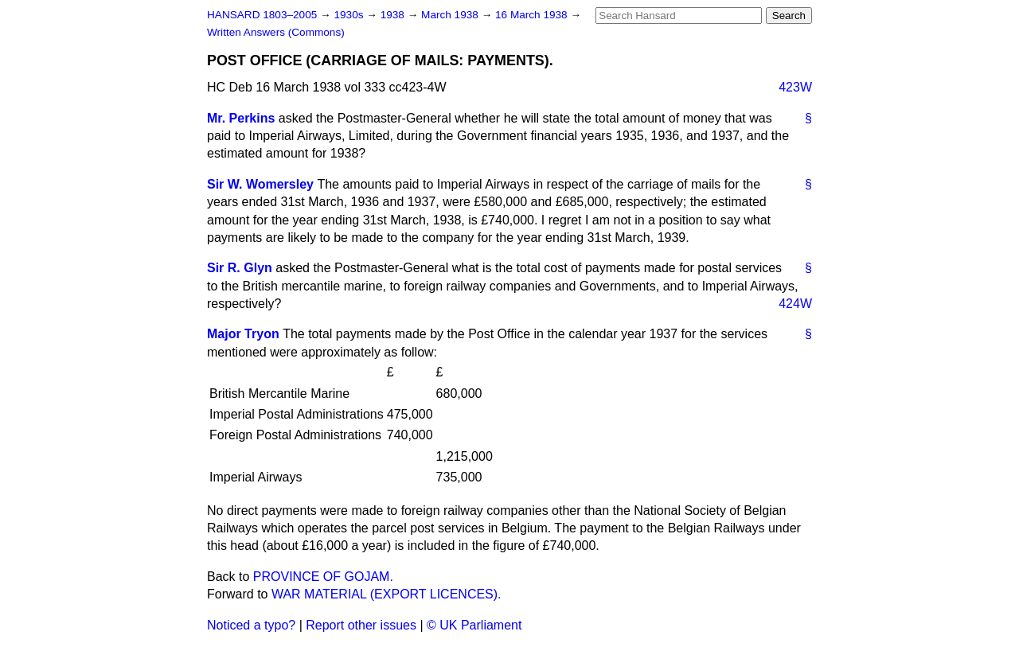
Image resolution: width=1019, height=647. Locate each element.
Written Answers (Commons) (276, 32)
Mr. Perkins (241, 118)
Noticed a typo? (251, 625)
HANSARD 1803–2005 (262, 15)
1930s (350, 15)
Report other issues (361, 625)
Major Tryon (243, 334)
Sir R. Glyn (239, 268)
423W (795, 87)
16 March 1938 (532, 15)
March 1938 (451, 15)
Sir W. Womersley (260, 184)
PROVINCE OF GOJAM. (323, 576)
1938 (394, 15)
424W (795, 303)
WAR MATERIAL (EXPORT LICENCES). (386, 594)
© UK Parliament (474, 625)
